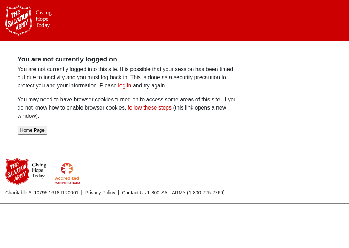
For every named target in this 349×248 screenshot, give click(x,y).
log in (124, 86)
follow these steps (149, 108)
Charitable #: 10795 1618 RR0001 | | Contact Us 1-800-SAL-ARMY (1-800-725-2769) (115, 192)
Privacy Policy (100, 192)
